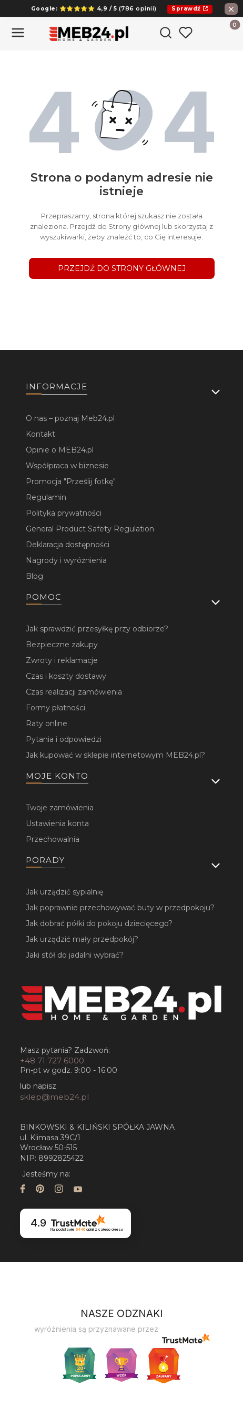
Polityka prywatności (64, 513)
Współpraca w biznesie (67, 465)
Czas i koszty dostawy (66, 676)
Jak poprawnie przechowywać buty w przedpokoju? (120, 907)
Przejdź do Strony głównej (122, 268)
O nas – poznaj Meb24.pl (70, 418)
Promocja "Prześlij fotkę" (71, 481)
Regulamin (46, 497)
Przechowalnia (52, 839)
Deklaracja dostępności (67, 544)
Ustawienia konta (57, 823)
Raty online (46, 723)
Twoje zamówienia (60, 807)
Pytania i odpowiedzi (64, 739)
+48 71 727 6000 (52, 1061)
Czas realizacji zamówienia (74, 692)
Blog (34, 576)
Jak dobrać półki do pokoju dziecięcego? (99, 923)
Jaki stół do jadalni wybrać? (75, 955)
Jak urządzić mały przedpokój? (82, 939)
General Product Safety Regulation (90, 529)
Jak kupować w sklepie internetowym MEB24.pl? (115, 755)
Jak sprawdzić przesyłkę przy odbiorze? (97, 629)
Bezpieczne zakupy (62, 644)
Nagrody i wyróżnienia (66, 560)
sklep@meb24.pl (54, 1097)
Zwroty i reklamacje (62, 660)
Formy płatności (55, 707)
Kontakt (40, 434)
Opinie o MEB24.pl (60, 450)
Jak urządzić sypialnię (64, 892)
